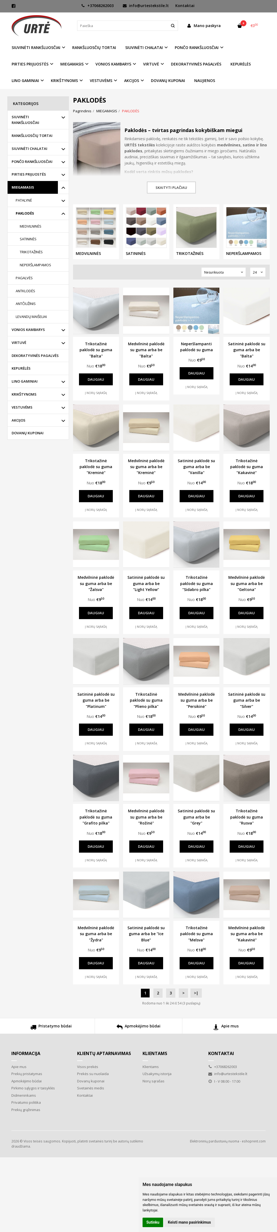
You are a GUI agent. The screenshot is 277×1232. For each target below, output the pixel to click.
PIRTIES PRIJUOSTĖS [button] (30, 64)
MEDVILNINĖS (30, 226)
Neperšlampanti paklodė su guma (196, 346)
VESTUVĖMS (22, 407)
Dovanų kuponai (90, 1081)
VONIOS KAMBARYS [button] (113, 64)
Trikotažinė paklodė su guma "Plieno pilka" (146, 700)
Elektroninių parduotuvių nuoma (214, 1141)
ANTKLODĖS (25, 290)
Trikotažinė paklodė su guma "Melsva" (196, 933)
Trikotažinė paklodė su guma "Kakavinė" (246, 466)
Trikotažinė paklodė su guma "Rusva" (246, 817)
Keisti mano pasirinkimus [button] (189, 1222)
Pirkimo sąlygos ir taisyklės (33, 1088)
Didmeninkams (23, 1095)
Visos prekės (87, 1066)
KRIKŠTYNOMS (24, 394)
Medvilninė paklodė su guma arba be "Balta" (146, 350)
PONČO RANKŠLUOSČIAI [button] (197, 47)
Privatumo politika (26, 1102)
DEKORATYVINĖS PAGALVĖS (196, 64)
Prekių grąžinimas (25, 1109)
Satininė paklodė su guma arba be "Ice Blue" (146, 933)
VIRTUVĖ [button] (151, 64)
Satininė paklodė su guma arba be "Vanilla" (196, 466)
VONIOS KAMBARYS (28, 329)
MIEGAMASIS (23, 187)
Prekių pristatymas (26, 1073)
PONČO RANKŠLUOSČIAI (32, 161)
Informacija (25, 1053)
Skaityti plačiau (171, 187)
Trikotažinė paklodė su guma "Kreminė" (96, 466)
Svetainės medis (90, 1088)
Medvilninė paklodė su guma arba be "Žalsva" (96, 583)
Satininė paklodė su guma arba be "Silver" (246, 700)
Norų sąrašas (153, 1081)
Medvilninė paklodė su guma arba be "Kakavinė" (246, 933)
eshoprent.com (254, 1141)
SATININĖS (28, 238)
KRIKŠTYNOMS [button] (64, 80)
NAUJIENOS (204, 80)
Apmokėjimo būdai (138, 1028)
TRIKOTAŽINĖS (31, 251)
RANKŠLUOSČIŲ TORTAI (94, 47)
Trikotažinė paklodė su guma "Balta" (96, 350)
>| (196, 993)
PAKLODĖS (25, 213)
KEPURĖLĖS (240, 64)
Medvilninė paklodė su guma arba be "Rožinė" (146, 817)
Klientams (155, 1053)
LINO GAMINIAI (25, 381)
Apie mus (226, 1028)
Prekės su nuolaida (93, 1073)
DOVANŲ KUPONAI (168, 80)
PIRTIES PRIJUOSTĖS (29, 174)
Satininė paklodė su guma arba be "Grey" (196, 817)
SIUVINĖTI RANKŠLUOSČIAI (25, 119)
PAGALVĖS (24, 277)
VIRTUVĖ (19, 342)
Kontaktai (184, 5)
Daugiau (96, 379)
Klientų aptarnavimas (104, 1053)
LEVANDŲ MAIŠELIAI (31, 316)
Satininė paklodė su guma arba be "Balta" (246, 350)
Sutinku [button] (152, 1222)
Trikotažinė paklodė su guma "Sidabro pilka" (196, 583)
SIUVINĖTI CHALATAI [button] (144, 47)
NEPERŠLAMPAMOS (35, 264)
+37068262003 (97, 5)
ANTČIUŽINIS (26, 303)
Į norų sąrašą (96, 393)
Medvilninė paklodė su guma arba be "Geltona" (246, 583)
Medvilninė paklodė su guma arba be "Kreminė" (146, 466)
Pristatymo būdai (51, 1028)
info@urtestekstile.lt (146, 5)
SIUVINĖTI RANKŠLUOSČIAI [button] (36, 47)
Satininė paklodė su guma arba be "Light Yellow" (146, 583)
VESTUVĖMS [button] (101, 80)
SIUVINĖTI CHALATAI (29, 148)
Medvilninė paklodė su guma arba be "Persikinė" (196, 700)
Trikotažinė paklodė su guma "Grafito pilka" (96, 817)
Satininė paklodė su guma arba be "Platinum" (96, 700)
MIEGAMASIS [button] (72, 64)
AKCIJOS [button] (131, 80)
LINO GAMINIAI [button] (25, 80)
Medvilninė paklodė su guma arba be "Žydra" (96, 933)
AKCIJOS (18, 420)
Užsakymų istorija (157, 1073)
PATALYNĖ (24, 200)
